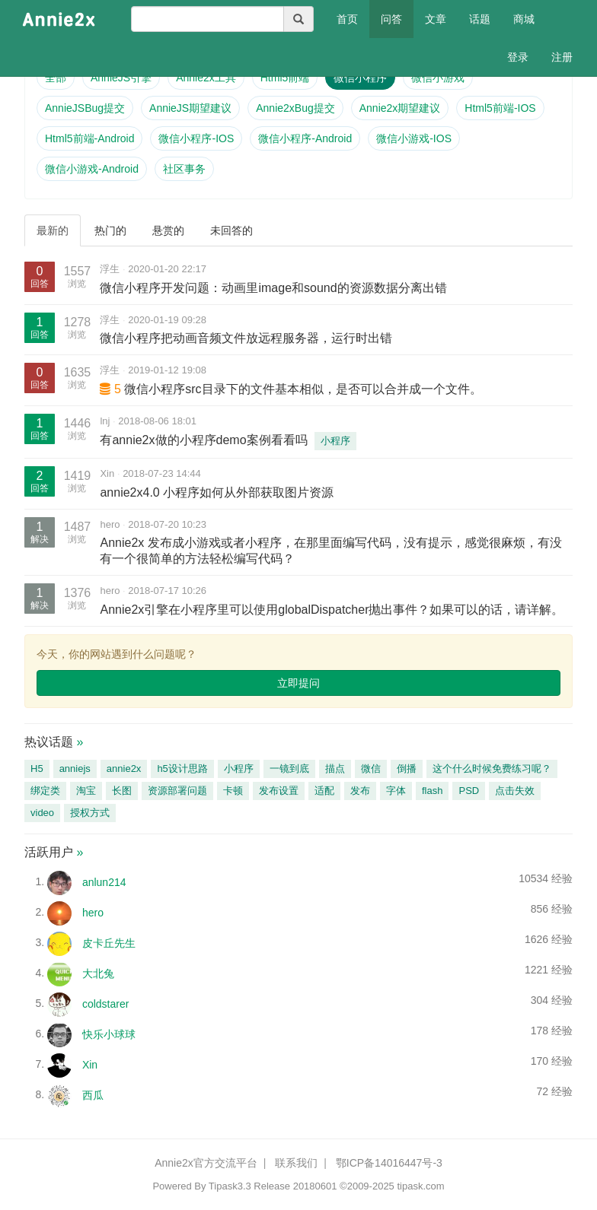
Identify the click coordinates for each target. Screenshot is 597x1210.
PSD (468, 790)
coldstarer (105, 1003)
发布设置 (278, 790)
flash (432, 790)
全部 (55, 77)
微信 (371, 768)
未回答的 (231, 230)
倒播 (407, 768)
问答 (391, 19)
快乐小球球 (109, 1033)
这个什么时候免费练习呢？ (492, 768)
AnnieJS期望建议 (190, 108)
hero (110, 524)
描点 (335, 768)
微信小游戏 (438, 77)
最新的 (53, 230)
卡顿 (233, 790)
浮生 (110, 269)
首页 (353, 18)
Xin (107, 473)
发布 (360, 790)
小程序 (335, 440)
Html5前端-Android (89, 138)
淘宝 (86, 790)
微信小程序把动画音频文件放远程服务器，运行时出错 (246, 338)
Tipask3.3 (230, 1186)
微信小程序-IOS (196, 138)
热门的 (110, 230)
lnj (105, 421)
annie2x (124, 768)
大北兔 (98, 973)
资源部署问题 (177, 790)
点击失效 (515, 790)
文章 (435, 19)
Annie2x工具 (206, 77)
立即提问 (298, 683)
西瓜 (93, 1094)
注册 (562, 57)
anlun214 (104, 881)
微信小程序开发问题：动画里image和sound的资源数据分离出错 (273, 287)
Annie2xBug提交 (295, 108)
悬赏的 (168, 230)
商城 (524, 19)
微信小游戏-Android (92, 169)
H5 (36, 768)
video (42, 812)
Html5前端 (285, 77)
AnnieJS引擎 (121, 77)
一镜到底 (289, 768)
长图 (122, 790)
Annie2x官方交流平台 (206, 1163)
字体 (396, 790)
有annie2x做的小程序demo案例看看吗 (203, 440)
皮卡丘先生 (109, 942)
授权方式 (90, 812)
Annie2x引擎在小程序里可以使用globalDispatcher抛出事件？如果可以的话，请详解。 (331, 609)
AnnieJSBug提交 (85, 108)
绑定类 (45, 790)
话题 (479, 19)
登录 (517, 57)
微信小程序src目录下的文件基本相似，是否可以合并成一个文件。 (302, 389)
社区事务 (184, 169)
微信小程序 (360, 77)
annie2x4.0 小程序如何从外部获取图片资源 (217, 492)
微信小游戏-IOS (414, 138)
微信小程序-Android (305, 138)
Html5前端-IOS (500, 108)
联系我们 (296, 1163)
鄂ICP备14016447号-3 (389, 1163)
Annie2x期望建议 (400, 108)
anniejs (75, 768)
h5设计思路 (182, 768)
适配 (324, 790)
